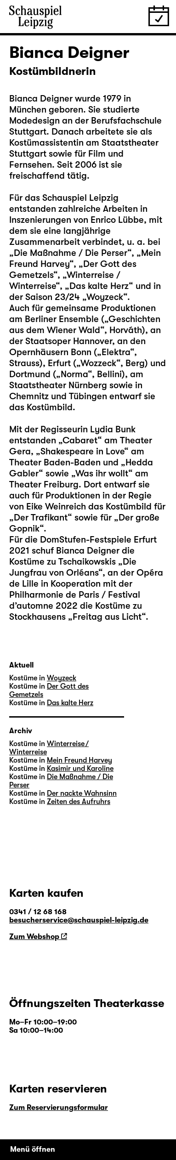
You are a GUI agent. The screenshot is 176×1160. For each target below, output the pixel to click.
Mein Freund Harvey (79, 760)
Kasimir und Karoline (80, 768)
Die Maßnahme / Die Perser (70, 253)
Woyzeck (104, 297)
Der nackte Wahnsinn (82, 793)
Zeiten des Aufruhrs (78, 802)
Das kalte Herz (99, 286)
